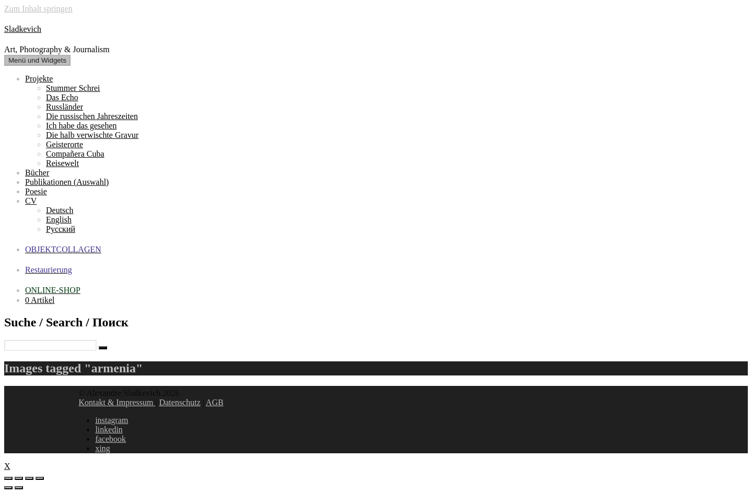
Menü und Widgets (37, 60)
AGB (215, 402)
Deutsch (59, 210)
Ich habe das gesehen (81, 125)
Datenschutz (180, 402)
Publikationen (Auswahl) (67, 182)
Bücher (37, 172)
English (59, 219)
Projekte (39, 78)
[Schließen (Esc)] (8, 478)
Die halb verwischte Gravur (92, 135)
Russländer (64, 106)
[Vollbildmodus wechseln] (29, 478)
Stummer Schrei (73, 88)
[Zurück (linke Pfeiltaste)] (8, 487)
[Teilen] (19, 478)
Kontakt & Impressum (116, 402)
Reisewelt (62, 163)
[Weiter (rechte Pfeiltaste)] (19, 487)
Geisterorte (64, 144)
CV (31, 200)
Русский (60, 229)
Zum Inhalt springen (38, 8)
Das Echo (62, 97)
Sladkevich (22, 29)
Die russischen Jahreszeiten (92, 116)
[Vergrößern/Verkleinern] (40, 478)
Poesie (36, 191)
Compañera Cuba (75, 153)
